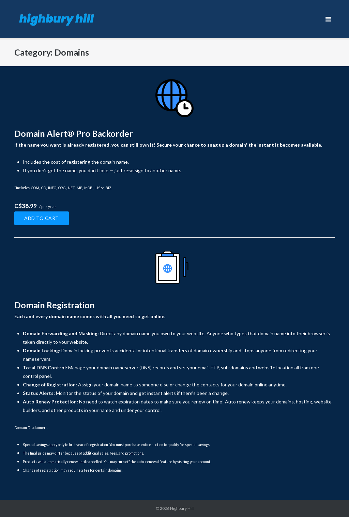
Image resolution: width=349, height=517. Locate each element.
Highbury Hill (182, 508)
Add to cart (41, 218)
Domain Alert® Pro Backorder (73, 133)
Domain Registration (54, 305)
